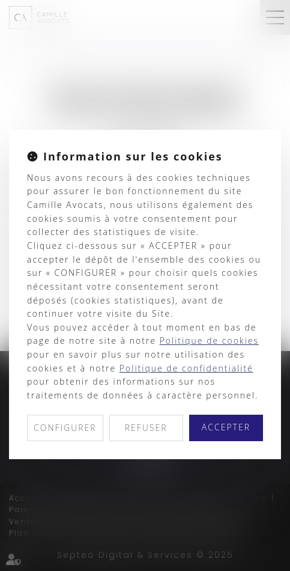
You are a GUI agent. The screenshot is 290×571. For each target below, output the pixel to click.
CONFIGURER (65, 427)
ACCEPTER (226, 427)
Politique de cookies (209, 340)
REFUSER (146, 427)
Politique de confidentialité (186, 368)
